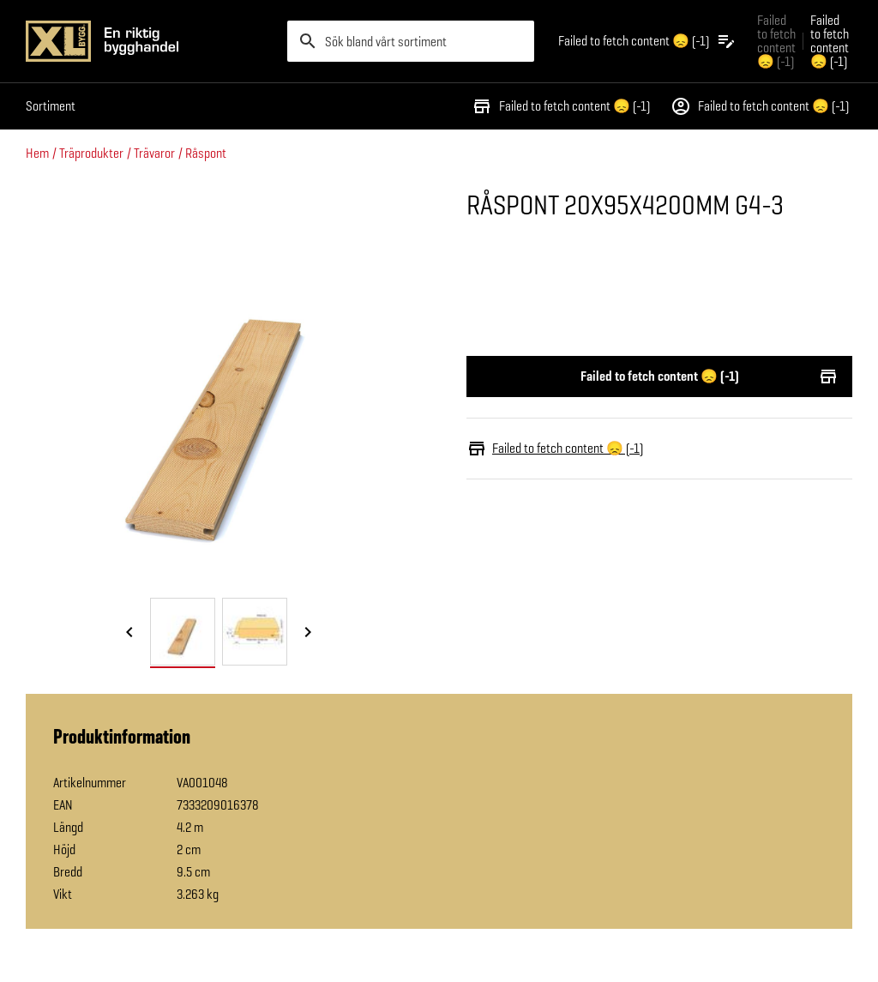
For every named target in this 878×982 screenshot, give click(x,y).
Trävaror (154, 153)
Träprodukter (91, 153)
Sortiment (50, 106)
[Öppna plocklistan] (647, 41)
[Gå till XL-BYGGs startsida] (150, 41)
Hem (37, 153)
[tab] (182, 632)
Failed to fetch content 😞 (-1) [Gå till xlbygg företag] (776, 40)
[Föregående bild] (129, 633)
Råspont (205, 153)
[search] (411, 41)
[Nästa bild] (308, 633)
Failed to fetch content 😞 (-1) (561, 106)
